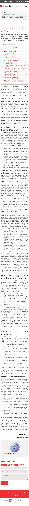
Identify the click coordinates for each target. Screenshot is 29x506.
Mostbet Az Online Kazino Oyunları (13, 50)
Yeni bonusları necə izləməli (12, 60)
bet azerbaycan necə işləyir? (12, 72)
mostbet (3, 44)
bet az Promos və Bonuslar (12, 51)
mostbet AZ (11, 44)
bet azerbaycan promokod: (12, 77)
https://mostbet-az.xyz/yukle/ (14, 341)
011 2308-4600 (22, 1)
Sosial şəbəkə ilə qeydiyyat (12, 59)
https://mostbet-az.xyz (12, 116)
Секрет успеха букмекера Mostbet (13, 78)
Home (4, 12)
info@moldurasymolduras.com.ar (13, 493)
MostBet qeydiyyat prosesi (11, 71)
